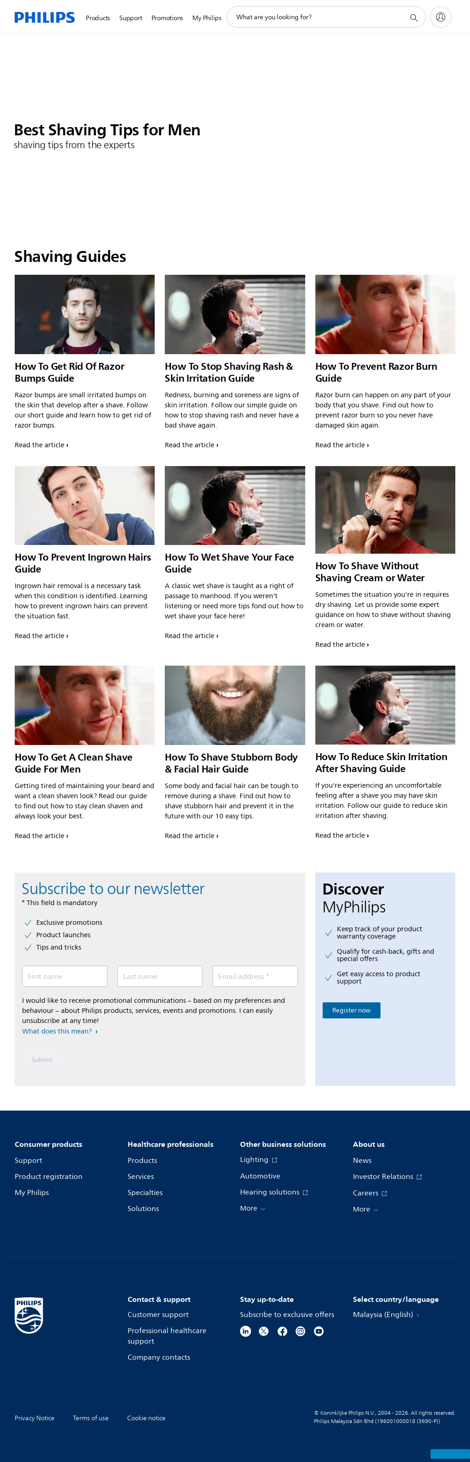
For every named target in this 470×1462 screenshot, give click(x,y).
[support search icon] (413, 17)
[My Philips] (441, 17)
